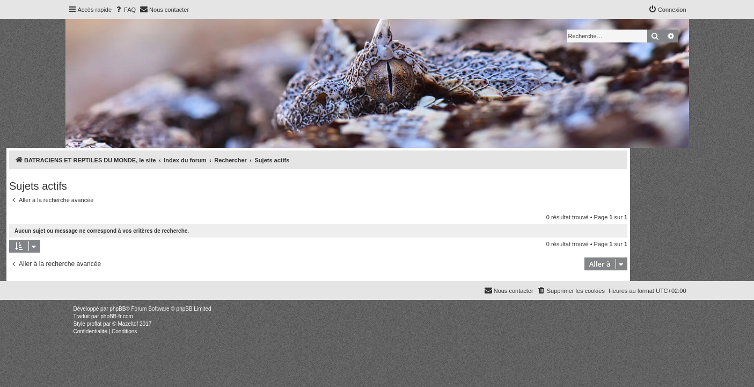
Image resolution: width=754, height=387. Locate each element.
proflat (94, 324)
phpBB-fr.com (116, 316)
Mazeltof (128, 324)
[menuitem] (125, 9)
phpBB (117, 309)
